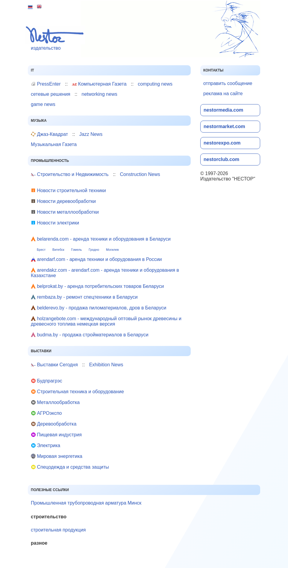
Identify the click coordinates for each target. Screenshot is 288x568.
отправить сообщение (227, 83)
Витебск (58, 249)
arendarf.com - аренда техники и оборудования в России (96, 259)
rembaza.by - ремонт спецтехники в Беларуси (84, 297)
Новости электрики (55, 222)
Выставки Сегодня (54, 364)
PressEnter (46, 83)
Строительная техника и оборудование (77, 391)
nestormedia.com (223, 110)
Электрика (45, 445)
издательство (56, 38)
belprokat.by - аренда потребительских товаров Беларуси (97, 286)
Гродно (94, 249)
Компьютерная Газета (99, 83)
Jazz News (90, 134)
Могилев (112, 249)
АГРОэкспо (46, 413)
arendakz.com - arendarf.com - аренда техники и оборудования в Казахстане (105, 273)
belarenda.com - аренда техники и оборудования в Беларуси (101, 239)
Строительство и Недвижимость (70, 174)
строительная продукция (58, 529)
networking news (99, 94)
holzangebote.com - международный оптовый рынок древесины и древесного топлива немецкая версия (106, 321)
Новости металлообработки (65, 212)
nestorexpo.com (222, 142)
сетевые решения (50, 94)
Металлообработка (55, 402)
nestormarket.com (224, 126)
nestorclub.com (221, 159)
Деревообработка (53, 423)
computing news (155, 83)
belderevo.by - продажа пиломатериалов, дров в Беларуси (98, 307)
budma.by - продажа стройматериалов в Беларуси (89, 334)
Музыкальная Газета (54, 144)
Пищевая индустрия (56, 434)
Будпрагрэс (46, 380)
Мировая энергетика (56, 456)
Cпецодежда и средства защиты (70, 467)
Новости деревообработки (63, 201)
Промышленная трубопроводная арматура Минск (86, 502)
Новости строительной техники (68, 190)
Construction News (140, 174)
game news (43, 104)
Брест (41, 249)
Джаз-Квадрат (49, 134)
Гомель (76, 249)
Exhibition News (106, 364)
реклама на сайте (223, 93)
